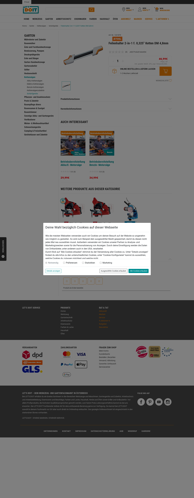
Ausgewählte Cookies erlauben (113, 271)
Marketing (107, 262)
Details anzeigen (53, 271)
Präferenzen (71, 262)
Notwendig (53, 262)
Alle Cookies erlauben (138, 271)
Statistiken (90, 262)
